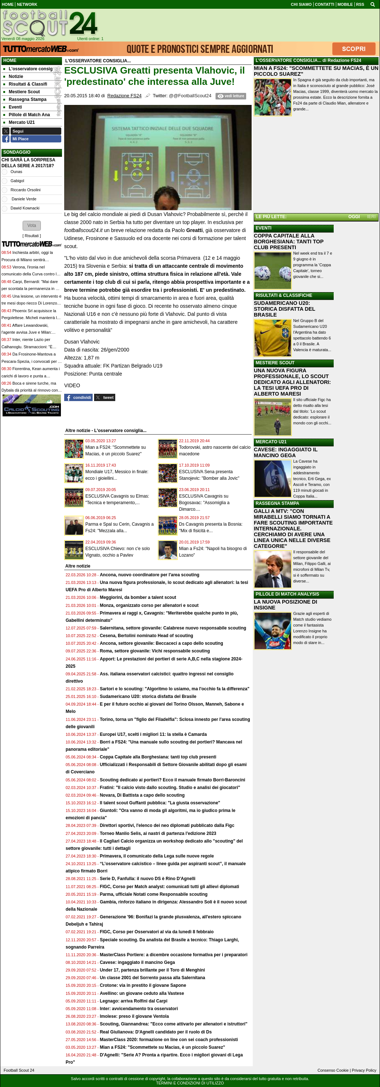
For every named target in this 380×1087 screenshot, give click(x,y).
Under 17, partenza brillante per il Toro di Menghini (152, 970)
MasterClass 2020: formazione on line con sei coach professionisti (169, 1039)
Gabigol (17, 180)
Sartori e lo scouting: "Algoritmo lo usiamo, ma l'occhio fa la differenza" (174, 688)
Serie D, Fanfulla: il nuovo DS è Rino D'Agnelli (147, 878)
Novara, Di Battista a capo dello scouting (142, 795)
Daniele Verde (23, 199)
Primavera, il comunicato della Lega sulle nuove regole (157, 856)
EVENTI (263, 228)
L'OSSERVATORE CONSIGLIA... (288, 60)
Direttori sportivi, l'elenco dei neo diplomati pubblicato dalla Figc (167, 825)
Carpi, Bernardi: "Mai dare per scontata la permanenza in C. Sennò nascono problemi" (30, 288)
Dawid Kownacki (25, 208)
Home (9, 60)
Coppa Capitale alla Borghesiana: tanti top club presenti (158, 757)
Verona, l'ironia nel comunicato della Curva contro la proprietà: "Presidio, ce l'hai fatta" (30, 274)
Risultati (32, 236)
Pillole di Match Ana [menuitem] (26, 114)
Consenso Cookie (333, 1070)
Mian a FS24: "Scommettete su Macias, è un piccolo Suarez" (162, 1047)
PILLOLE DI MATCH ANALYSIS (287, 594)
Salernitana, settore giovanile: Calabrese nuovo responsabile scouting (173, 628)
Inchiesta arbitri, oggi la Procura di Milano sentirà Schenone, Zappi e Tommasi (27, 259)
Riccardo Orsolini (25, 190)
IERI (371, 216)
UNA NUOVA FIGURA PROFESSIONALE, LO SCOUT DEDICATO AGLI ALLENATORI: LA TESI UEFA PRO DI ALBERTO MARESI (292, 382)
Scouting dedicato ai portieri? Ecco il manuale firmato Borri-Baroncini (172, 779)
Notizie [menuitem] (13, 76)
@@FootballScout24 (190, 95)
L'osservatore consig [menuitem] (28, 68)
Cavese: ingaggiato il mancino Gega (137, 962)
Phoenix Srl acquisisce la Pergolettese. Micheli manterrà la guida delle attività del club (30, 318)
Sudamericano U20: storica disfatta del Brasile (148, 696)
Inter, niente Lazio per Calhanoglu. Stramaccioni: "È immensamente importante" (27, 346)
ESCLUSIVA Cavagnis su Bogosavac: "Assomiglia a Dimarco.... (204, 503)
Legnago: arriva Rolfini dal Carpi (133, 1001)
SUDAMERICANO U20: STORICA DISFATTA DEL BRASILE (284, 309)
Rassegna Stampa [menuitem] (24, 99)
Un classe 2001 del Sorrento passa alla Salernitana (152, 977)
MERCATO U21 (271, 441)
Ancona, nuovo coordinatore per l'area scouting (149, 574)
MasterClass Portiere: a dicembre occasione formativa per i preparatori (174, 954)
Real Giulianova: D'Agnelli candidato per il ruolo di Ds (156, 1032)
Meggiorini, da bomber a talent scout (138, 597)
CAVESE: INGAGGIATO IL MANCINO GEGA (286, 452)
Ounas (16, 171)
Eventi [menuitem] (12, 107)
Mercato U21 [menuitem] (19, 122)
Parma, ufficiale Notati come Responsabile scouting (154, 894)
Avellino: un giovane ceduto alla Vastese (142, 993)
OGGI (354, 216)
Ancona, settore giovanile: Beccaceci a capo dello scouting (161, 643)
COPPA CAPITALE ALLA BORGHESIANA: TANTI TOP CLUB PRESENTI (288, 241)
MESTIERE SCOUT (275, 362)
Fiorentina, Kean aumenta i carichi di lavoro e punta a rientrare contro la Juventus (30, 375)
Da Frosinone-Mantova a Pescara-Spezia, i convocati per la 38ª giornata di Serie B (31, 361)
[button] (32, 225)
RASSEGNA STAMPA (277, 503)
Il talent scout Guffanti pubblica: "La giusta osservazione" (160, 802)
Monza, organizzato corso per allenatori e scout (149, 605)
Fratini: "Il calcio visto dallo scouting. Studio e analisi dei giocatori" (170, 787)
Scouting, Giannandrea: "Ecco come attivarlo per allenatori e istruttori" (174, 1024)
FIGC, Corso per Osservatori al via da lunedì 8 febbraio (157, 931)
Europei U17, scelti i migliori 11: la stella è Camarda (153, 734)
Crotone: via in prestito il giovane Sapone (143, 985)
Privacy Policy (364, 1070)
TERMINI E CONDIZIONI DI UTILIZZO (190, 1083)
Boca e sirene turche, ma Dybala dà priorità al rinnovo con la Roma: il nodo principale (29, 390)
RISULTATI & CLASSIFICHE (284, 295)
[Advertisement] (316, 165)
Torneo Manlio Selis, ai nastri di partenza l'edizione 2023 (158, 833)
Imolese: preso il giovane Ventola (134, 1016)
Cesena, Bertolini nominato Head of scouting (146, 635)
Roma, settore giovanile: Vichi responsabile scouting (155, 651)
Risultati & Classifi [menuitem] (25, 84)
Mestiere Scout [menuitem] (21, 91)
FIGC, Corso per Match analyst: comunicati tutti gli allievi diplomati (170, 886)
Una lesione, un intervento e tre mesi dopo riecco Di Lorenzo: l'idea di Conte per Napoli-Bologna (31, 303)
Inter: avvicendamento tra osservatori (139, 1008)
